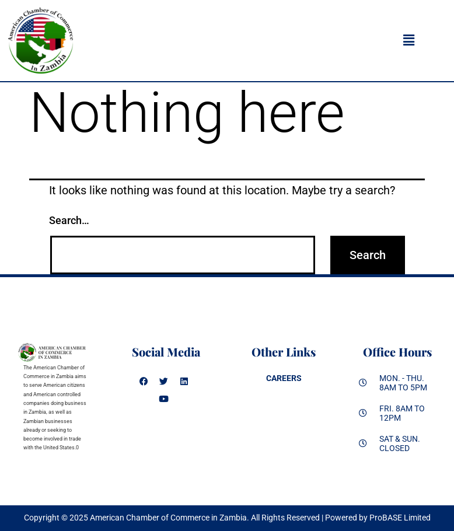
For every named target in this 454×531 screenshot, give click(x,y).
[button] (408, 40)
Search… (69, 220)
